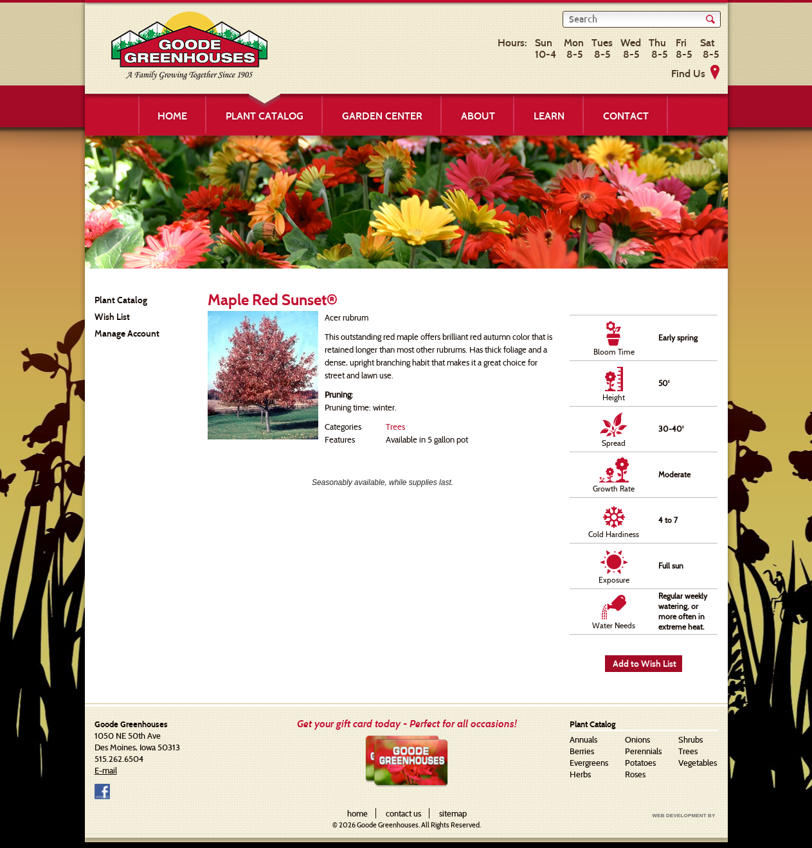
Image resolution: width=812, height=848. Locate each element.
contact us (403, 813)
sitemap (453, 813)
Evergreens (589, 762)
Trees (395, 426)
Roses (635, 774)
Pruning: (339, 394)
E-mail (106, 770)
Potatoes (640, 762)
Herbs (580, 774)
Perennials (643, 751)
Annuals (583, 739)
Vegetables (697, 762)
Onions (637, 739)
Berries (582, 751)
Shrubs (690, 739)
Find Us (688, 73)
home (357, 813)
